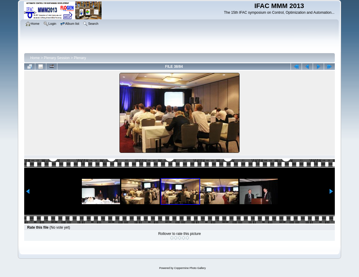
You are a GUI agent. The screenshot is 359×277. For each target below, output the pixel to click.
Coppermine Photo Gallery (190, 268)
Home (35, 58)
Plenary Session (57, 58)
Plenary (80, 58)
